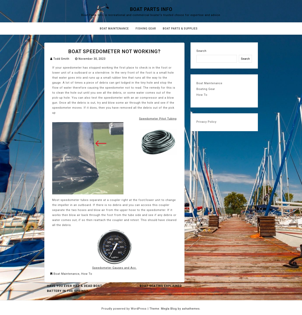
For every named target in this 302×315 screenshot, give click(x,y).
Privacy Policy (206, 121)
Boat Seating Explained (161, 286)
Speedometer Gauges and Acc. (114, 268)
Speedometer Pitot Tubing (158, 118)
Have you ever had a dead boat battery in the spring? (74, 288)
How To (86, 274)
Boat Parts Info (151, 9)
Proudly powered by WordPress (125, 308)
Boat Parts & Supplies (180, 28)
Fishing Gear (146, 28)
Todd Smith (61, 58)
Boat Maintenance (114, 28)
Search (201, 51)
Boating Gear (205, 89)
